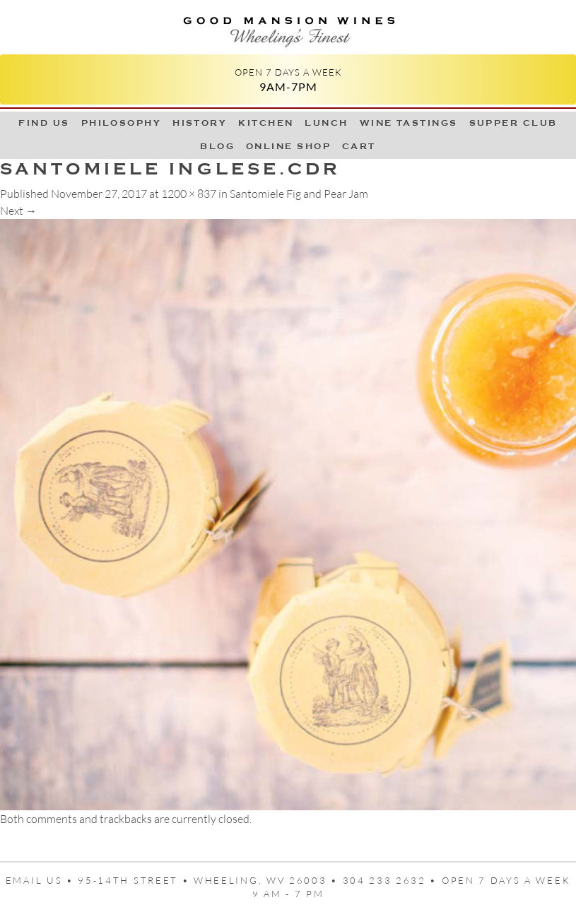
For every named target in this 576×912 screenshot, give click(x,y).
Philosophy (121, 123)
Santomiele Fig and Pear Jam (299, 193)
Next (18, 210)
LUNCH (326, 123)
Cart (359, 146)
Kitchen (265, 123)
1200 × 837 (188, 193)
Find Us (43, 123)
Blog (217, 146)
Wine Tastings (409, 123)
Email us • (42, 880)
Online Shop (288, 146)
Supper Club (513, 123)
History (199, 123)
